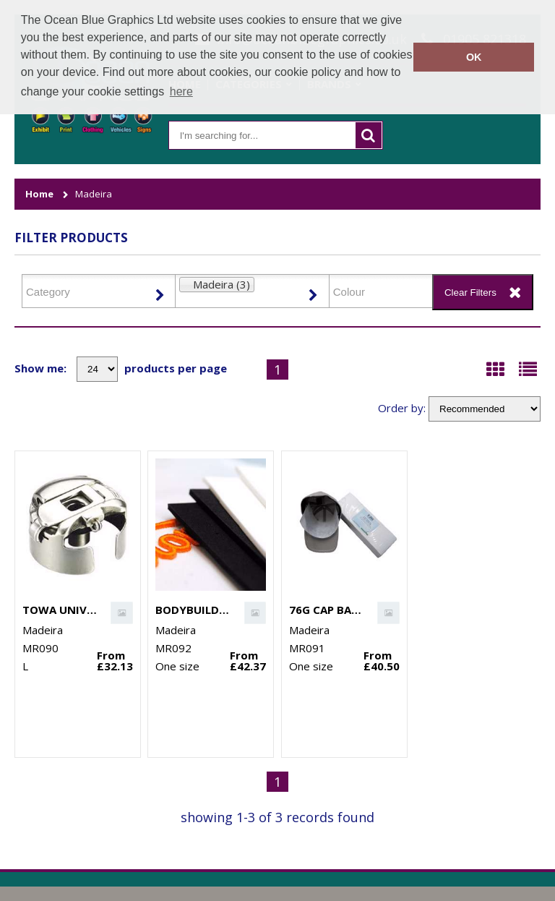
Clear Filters (470, 292)
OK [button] (474, 57)
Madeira (93, 194)
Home (39, 194)
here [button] (181, 91)
